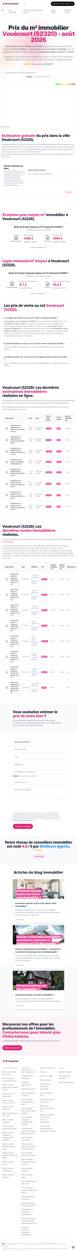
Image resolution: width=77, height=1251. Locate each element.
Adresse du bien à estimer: (37, 170)
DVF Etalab (64, 539)
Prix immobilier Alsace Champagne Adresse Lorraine (28, 1131)
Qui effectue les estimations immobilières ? (27, 1212)
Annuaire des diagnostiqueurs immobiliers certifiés (47, 1128)
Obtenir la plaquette (12, 1048)
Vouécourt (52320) (67, 11)
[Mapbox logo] (5, 127)
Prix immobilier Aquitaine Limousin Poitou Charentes (28, 1146)
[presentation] (28, 806)
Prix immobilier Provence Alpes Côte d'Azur (29, 1190)
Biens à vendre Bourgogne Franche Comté (9, 1087)
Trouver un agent (46, 1076)
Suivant (68, 192)
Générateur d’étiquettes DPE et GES (47, 1108)
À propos (43, 1072)
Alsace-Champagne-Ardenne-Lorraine (33, 11)
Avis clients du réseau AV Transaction (45, 1086)
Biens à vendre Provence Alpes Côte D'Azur (10, 1155)
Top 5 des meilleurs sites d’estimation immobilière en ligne (29, 1220)
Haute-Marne (53, 11)
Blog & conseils (46, 1080)
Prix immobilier (12, 11)
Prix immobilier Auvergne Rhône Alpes (27, 1101)
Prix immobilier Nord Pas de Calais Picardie (28, 1110)
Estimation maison (28, 1089)
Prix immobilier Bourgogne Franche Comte (28, 1161)
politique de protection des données (23, 820)
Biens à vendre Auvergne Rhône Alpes (8, 1146)
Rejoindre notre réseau (63, 4)
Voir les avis (39, 856)
